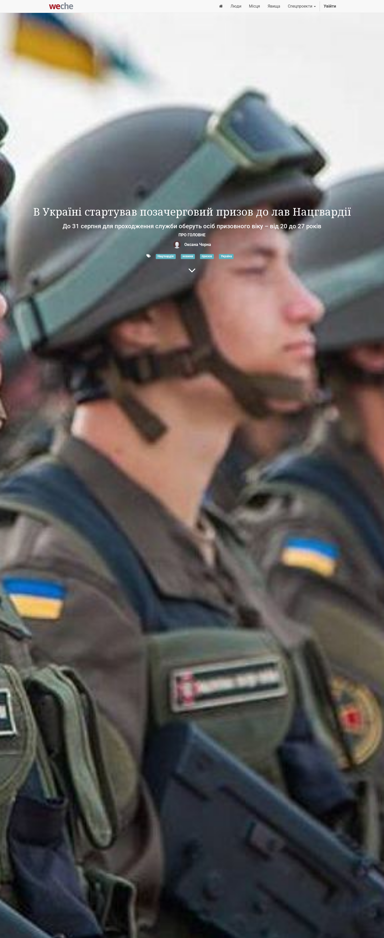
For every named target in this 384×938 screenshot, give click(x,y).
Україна (226, 256)
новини (188, 256)
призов (207, 256)
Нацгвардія (166, 256)
